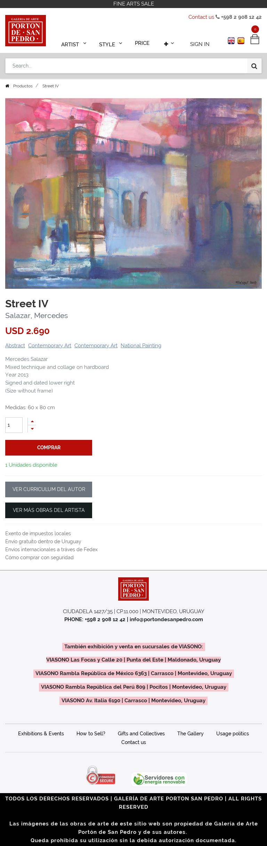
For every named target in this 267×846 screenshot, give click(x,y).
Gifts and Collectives (141, 733)
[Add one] (32, 421)
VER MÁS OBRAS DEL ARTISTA (49, 510)
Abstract (15, 345)
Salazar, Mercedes (36, 315)
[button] (166, 42)
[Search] (254, 63)
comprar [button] (48, 447)
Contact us (201, 17)
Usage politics (232, 733)
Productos (23, 86)
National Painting (141, 345)
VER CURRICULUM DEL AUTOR (49, 489)
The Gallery (190, 733)
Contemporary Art (49, 345)
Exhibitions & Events (41, 733)
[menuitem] (142, 42)
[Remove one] (32, 429)
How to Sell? (90, 733)
